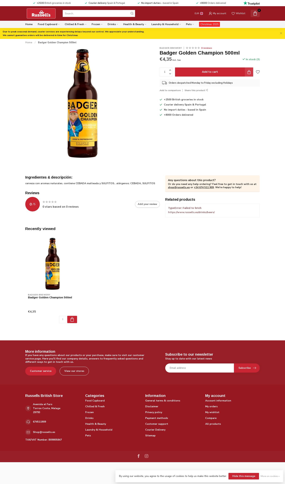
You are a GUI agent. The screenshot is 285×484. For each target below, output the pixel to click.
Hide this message (243, 476)
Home (29, 24)
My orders (211, 406)
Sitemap (150, 435)
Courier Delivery (155, 429)
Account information (218, 400)
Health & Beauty (133, 24)
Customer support (156, 424)
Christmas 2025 (209, 24)
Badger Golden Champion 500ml (57, 42)
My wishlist (212, 412)
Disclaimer (151, 406)
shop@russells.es (179, 187)
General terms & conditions (162, 400)
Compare (210, 418)
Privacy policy (153, 412)
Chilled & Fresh (74, 24)
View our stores (74, 371)
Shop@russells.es (44, 432)
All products (213, 424)
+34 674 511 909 (204, 187)
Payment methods (156, 418)
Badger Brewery (171, 48)
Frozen (96, 24)
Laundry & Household (164, 24)
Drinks (112, 24)
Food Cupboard (47, 24)
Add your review (147, 204)
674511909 (39, 421)
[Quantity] (62, 319)
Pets (189, 24)
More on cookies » (270, 476)
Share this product (196, 90)
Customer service (40, 371)
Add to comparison (170, 90)
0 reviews (206, 47)
